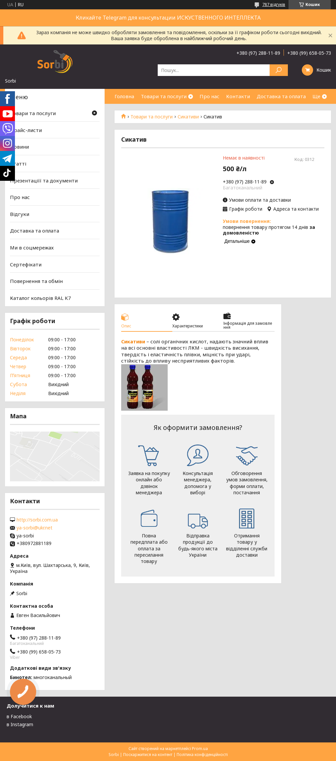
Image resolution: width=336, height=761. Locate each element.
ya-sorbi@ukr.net (34, 528)
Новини (19, 146)
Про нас (209, 96)
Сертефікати (26, 264)
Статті (18, 163)
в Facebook (19, 716)
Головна (124, 96)
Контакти (238, 96)
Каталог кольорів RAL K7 (40, 298)
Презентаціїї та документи (44, 180)
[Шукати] (279, 70)
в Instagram (20, 724)
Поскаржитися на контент (147, 754)
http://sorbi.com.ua (37, 520)
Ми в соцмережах (32, 247)
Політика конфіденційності (202, 754)
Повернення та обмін (36, 281)
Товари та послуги (164, 96)
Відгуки (19, 214)
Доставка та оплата (281, 96)
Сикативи (188, 117)
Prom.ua (200, 748)
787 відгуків (273, 4)
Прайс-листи (26, 130)
